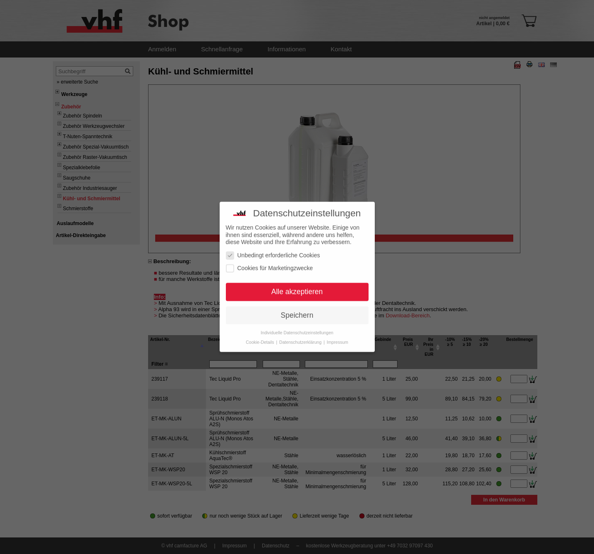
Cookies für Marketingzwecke (269, 260)
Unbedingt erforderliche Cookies (273, 248)
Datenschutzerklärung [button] (301, 334)
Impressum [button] (337, 334)
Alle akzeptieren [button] (297, 284)
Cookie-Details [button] (260, 334)
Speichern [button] (297, 307)
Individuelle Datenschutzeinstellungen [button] (297, 324)
